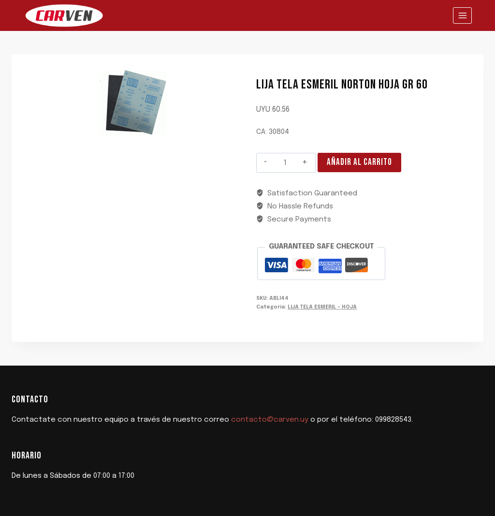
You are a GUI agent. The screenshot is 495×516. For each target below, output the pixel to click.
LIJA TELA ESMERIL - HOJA (322, 307)
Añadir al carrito (359, 162)
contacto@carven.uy (269, 420)
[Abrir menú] (462, 15)
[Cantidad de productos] (285, 163)
